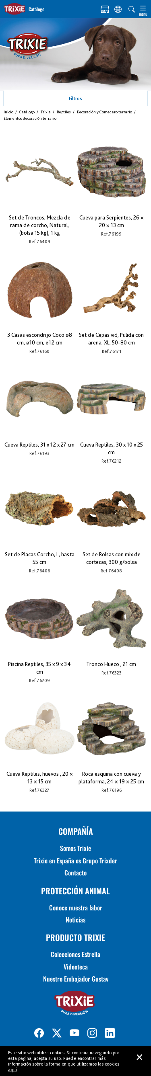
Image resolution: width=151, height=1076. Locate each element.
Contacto (75, 872)
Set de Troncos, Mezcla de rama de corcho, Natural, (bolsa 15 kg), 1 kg (39, 225)
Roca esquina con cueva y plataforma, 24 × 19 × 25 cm (111, 778)
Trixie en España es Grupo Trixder (75, 860)
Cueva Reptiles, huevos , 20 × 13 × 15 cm (39, 778)
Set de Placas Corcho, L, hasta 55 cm (39, 558)
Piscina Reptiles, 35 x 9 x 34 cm (39, 668)
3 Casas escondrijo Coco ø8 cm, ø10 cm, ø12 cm (39, 339)
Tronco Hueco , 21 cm (111, 664)
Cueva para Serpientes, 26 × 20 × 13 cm (111, 221)
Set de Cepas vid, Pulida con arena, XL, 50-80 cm (111, 339)
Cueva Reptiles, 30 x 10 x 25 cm (111, 448)
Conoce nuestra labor (75, 907)
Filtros (75, 98)
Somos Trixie (75, 848)
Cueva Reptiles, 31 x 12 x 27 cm (39, 444)
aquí (12, 1069)
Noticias (75, 919)
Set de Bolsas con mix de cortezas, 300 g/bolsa (112, 558)
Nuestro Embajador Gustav (75, 979)
